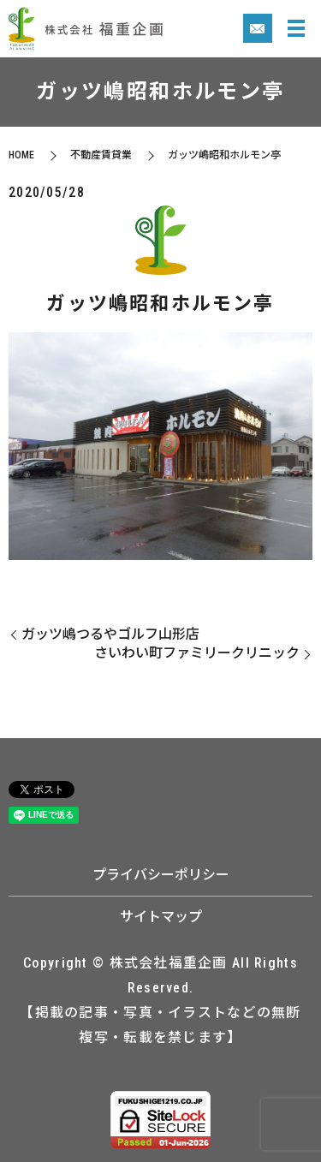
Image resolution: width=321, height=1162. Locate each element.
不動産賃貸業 (101, 155)
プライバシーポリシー (160, 875)
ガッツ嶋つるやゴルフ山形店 (110, 634)
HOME (21, 155)
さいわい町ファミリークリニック (197, 653)
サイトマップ (161, 917)
